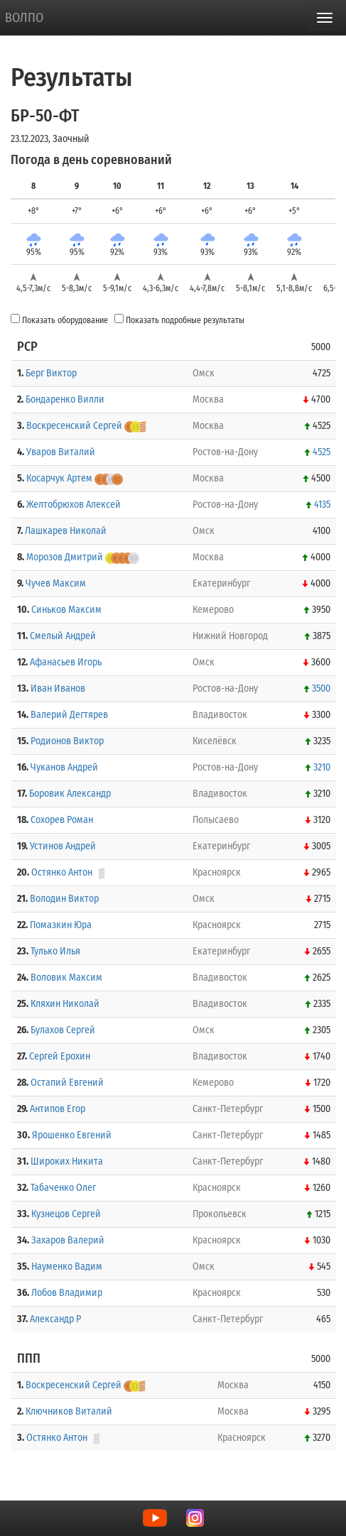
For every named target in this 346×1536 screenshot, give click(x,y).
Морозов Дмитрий (64, 557)
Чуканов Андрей (64, 767)
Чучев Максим (56, 583)
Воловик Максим (66, 977)
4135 (322, 505)
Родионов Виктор (67, 741)
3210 (321, 767)
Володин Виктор (64, 899)
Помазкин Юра (61, 925)
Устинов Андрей (63, 846)
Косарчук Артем (59, 478)
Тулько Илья (55, 951)
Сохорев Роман (62, 820)
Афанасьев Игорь (66, 662)
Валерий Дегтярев (69, 715)
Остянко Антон (61, 872)
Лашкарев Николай (66, 531)
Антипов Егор (57, 1109)
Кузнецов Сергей (66, 1214)
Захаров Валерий (67, 1240)
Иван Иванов (58, 688)
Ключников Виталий (69, 1411)
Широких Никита (67, 1161)
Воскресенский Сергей (74, 426)
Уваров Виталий (60, 452)
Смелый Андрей (63, 636)
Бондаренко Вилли (65, 399)
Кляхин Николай (65, 1004)
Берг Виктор (51, 373)
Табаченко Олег (63, 1188)
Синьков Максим (66, 610)
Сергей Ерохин (59, 1056)
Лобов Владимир (66, 1293)
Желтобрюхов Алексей (73, 505)
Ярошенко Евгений (72, 1135)
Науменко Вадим (66, 1266)
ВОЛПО (24, 18)
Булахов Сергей (63, 1030)
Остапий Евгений (67, 1083)
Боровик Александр (70, 794)
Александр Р (55, 1319)
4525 (321, 452)
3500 (321, 688)
